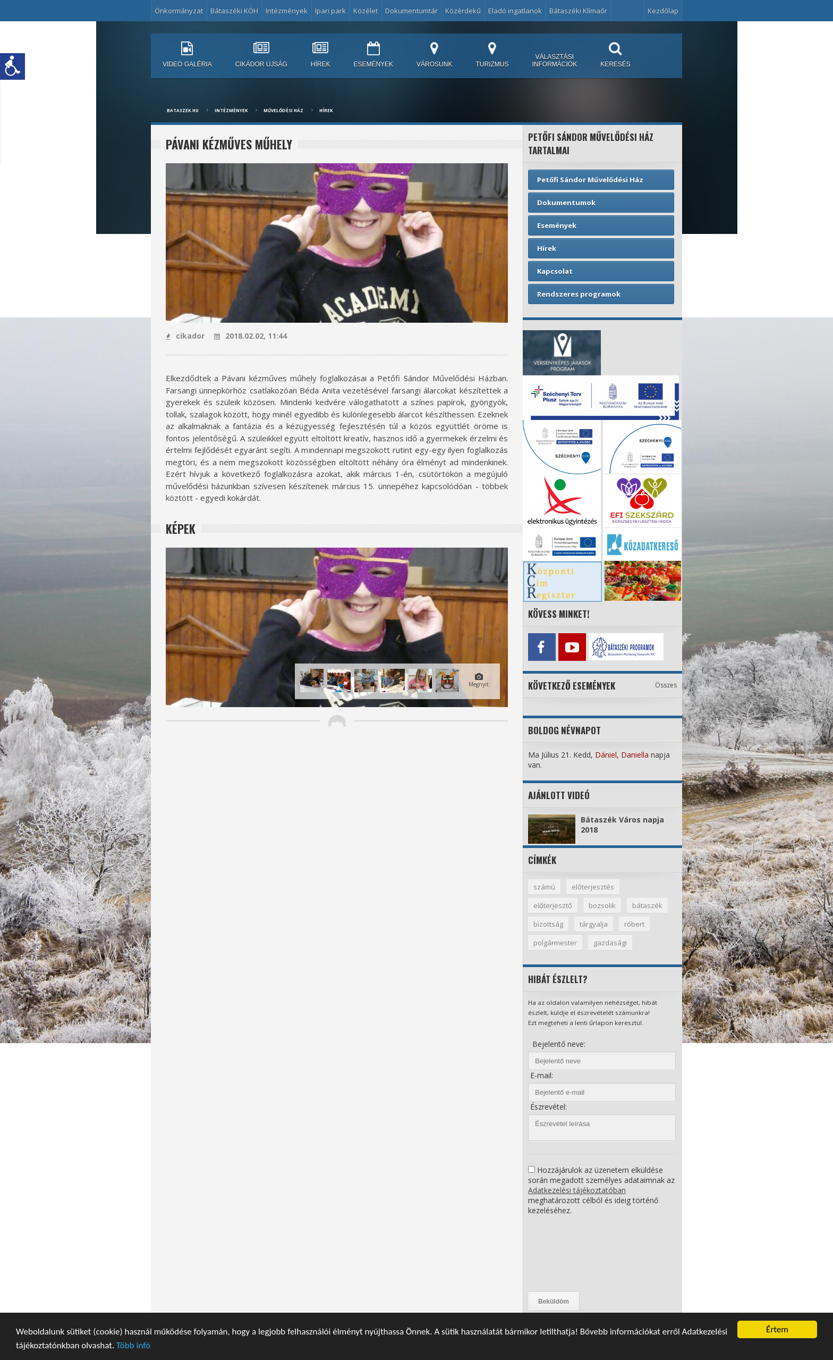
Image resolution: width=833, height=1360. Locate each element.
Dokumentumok (566, 202)
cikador (185, 336)
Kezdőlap (663, 10)
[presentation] (571, 1253)
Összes (666, 685)
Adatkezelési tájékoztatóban (577, 1190)
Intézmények (287, 10)
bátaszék (647, 905)
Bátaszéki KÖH (234, 10)
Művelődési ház (283, 110)
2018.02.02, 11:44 (250, 336)
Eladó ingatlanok (515, 10)
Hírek (326, 110)
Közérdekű (463, 10)
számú (544, 887)
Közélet (365, 10)
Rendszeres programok (578, 294)
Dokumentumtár (411, 10)
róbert (634, 924)
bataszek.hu (183, 110)
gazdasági (610, 942)
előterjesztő (552, 905)
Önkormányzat (179, 10)
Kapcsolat (555, 271)
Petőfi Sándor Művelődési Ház (590, 179)
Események (556, 225)
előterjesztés (593, 887)
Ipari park (330, 10)
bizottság (548, 924)
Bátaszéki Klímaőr (578, 10)
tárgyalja (594, 924)
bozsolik (602, 905)
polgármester (555, 942)
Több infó (133, 1345)
